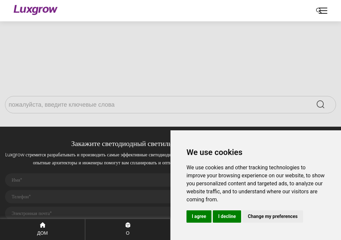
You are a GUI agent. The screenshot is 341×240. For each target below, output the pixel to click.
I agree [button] (199, 216)
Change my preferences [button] (272, 216)
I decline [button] (227, 216)
